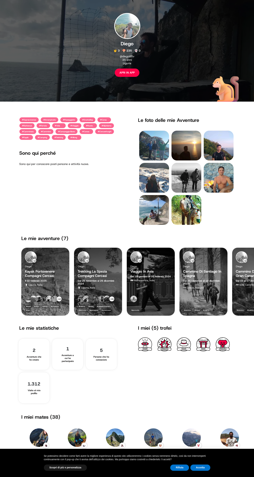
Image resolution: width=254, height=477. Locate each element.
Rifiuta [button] (179, 467)
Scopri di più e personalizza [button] (65, 467)
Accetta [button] (200, 467)
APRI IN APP (127, 72)
